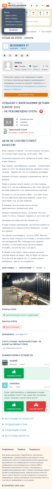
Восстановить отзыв (26, 95)
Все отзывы (46, 32)
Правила (21, 449)
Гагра (23, 48)
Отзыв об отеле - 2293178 (17, 38)
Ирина (18, 62)
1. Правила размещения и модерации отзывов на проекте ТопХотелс (25, 86)
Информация (8, 449)
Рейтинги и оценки (28, 32)
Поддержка (34, 449)
